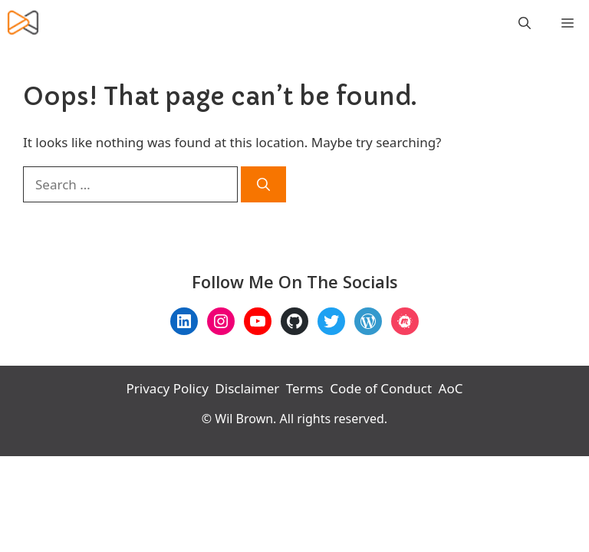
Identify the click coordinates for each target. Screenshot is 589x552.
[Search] (263, 184)
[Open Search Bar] (524, 23)
